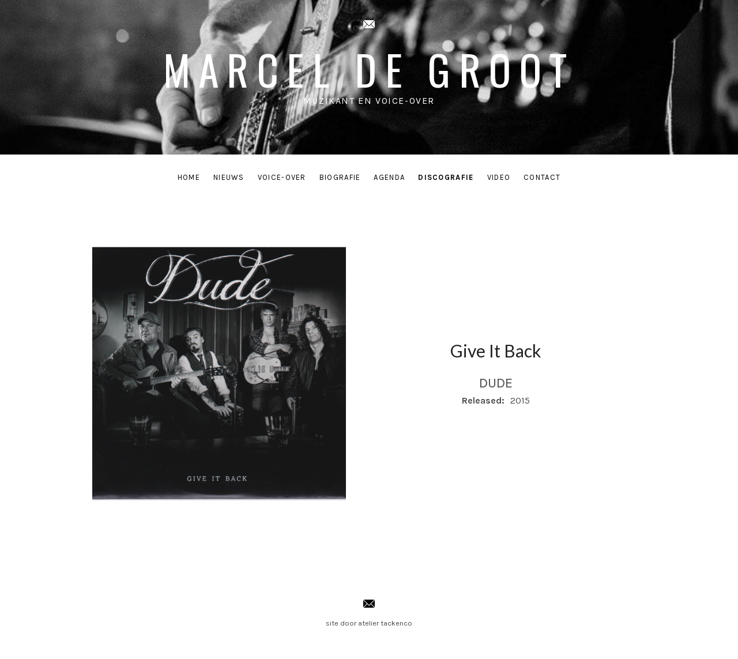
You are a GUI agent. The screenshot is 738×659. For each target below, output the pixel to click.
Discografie (445, 177)
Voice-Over (282, 177)
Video (499, 177)
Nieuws (228, 177)
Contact (542, 177)
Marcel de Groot (369, 69)
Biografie (340, 177)
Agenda (389, 177)
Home (189, 177)
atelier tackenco (385, 623)
